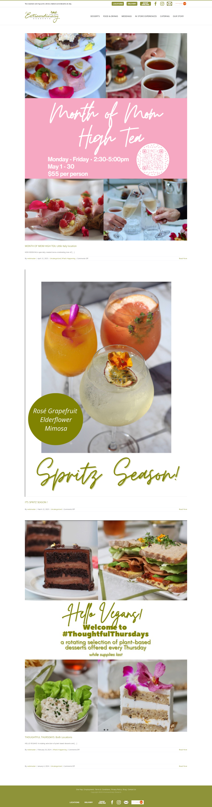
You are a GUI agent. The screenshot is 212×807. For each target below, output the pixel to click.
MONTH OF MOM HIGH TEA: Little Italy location (51, 246)
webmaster (31, 258)
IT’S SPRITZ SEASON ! (36, 502)
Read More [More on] (183, 766)
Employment (89, 789)
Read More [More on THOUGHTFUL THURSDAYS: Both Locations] (183, 750)
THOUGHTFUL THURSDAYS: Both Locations (48, 737)
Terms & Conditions (102, 789)
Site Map (79, 789)
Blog (125, 789)
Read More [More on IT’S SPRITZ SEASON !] (183, 509)
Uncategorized (55, 258)
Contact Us (132, 789)
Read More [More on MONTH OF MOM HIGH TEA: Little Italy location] (183, 258)
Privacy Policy (116, 789)
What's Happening (68, 258)
